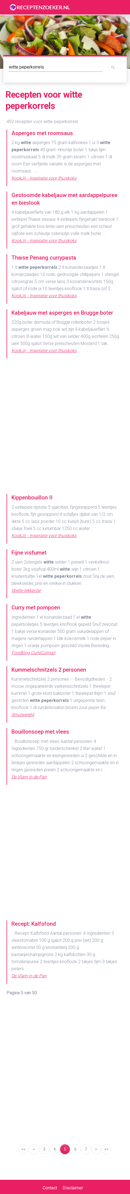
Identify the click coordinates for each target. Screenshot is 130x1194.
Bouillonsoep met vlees (40, 731)
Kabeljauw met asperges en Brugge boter (62, 312)
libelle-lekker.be (26, 590)
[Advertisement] (65, 429)
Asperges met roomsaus (42, 133)
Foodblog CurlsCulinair (33, 652)
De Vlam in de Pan (29, 776)
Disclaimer (73, 1187)
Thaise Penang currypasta (43, 257)
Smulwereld (22, 714)
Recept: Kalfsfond (33, 924)
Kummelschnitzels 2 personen (48, 669)
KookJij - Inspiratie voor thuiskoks (43, 178)
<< (23, 1149)
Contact (50, 1187)
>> (106, 1149)
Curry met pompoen (35, 607)
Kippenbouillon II (31, 497)
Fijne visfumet (28, 552)
